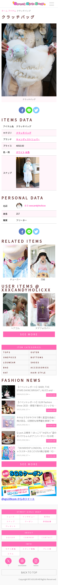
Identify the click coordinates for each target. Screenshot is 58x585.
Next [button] (52, 263)
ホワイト (20, 152)
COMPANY (29, 537)
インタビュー (29, 516)
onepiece (10, 357)
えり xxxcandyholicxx (31, 206)
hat (5, 372)
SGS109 (10, 537)
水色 (27, 152)
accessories (40, 367)
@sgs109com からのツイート (18, 499)
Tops (6, 352)
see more (29, 334)
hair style (38, 372)
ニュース (11, 516)
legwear (9, 362)
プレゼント (11, 526)
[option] (29, 62)
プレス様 (47, 549)
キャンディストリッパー (28, 139)
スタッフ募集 (29, 549)
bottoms (37, 357)
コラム (11, 553)
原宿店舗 (47, 521)
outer (35, 352)
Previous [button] (5, 263)
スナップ (11, 521)
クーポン (29, 521)
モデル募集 (11, 549)
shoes (35, 362)
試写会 (47, 516)
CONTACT (47, 537)
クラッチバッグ (23, 132)
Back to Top (29, 572)
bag (6, 367)
